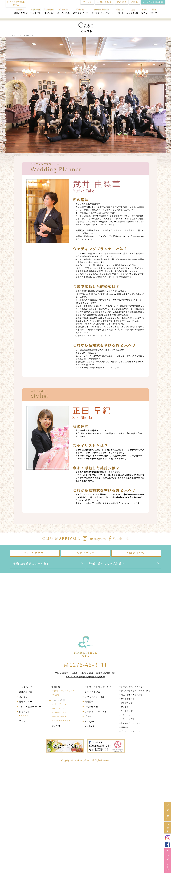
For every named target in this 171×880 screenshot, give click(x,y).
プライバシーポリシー (130, 731)
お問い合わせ (91, 706)
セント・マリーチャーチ (63, 691)
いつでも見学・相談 (95, 697)
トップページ (17, 35)
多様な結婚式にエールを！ (132, 687)
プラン (144, 12)
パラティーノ (59, 708)
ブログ (88, 716)
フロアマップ (127, 703)
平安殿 (56, 695)
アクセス (125, 707)
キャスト (24, 715)
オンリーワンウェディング (98, 687)
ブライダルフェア (94, 692)
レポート (119, 12)
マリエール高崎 (128, 719)
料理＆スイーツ (80, 12)
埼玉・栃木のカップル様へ (132, 695)
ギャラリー (57, 726)
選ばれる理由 (19, 12)
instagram (90, 721)
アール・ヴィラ (60, 712)
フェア (155, 12)
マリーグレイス (60, 704)
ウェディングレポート (96, 711)
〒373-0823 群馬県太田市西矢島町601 (85, 676)
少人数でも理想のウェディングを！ (136, 691)
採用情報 (125, 727)
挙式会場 (48, 12)
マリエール (126, 715)
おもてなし (132, 12)
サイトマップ (127, 711)
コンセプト (35, 12)
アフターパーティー (62, 721)
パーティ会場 (63, 12)
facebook (89, 726)
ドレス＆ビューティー (102, 12)
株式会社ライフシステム (131, 723)
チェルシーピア (60, 716)
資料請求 (89, 701)
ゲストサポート (128, 699)
